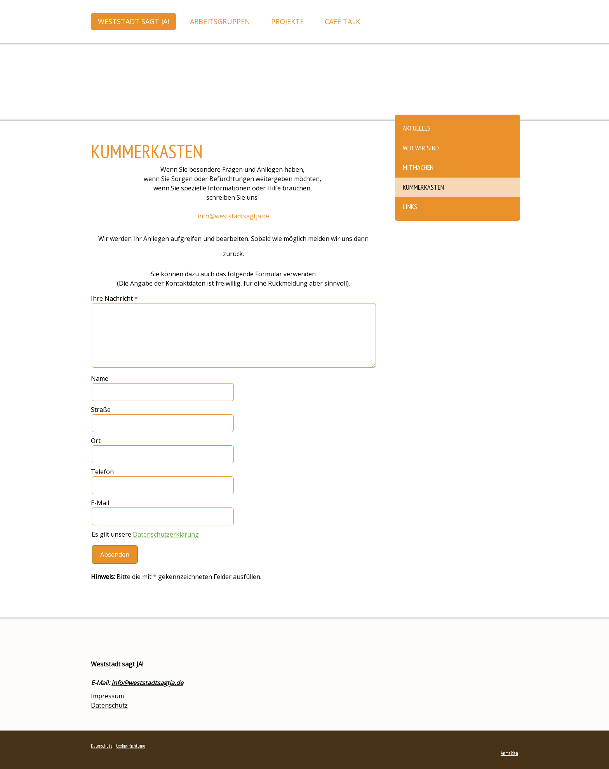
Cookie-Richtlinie (130, 746)
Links (410, 206)
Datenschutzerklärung (166, 534)
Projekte (287, 21)
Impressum (107, 696)
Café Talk (342, 21)
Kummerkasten (423, 187)
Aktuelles (416, 128)
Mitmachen (418, 167)
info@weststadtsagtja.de (147, 682)
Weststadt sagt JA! (133, 21)
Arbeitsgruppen (220, 21)
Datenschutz (109, 705)
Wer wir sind (421, 147)
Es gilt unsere (145, 534)
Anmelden (509, 753)
